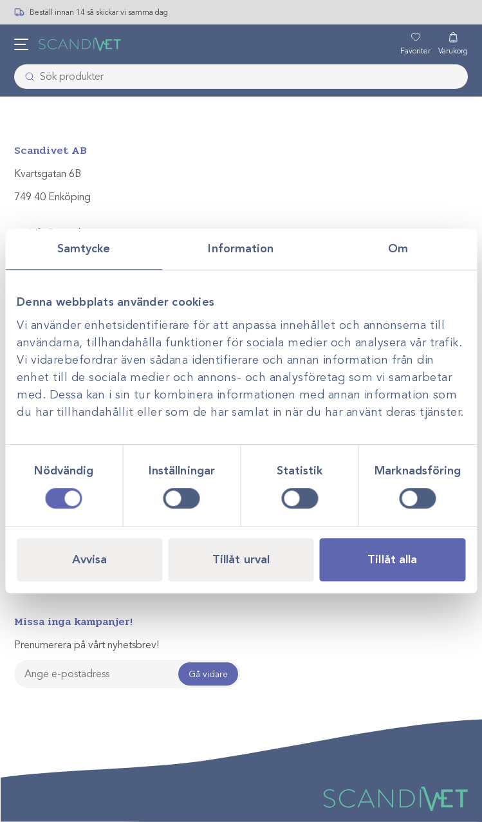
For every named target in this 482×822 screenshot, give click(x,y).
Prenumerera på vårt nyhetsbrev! (86, 645)
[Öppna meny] (21, 44)
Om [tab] (398, 248)
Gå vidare (208, 674)
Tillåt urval (241, 559)
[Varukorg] (453, 44)
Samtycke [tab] (84, 248)
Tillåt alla (392, 559)
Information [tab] (240, 248)
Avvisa (89, 559)
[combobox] (241, 76)
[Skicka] (25, 76)
